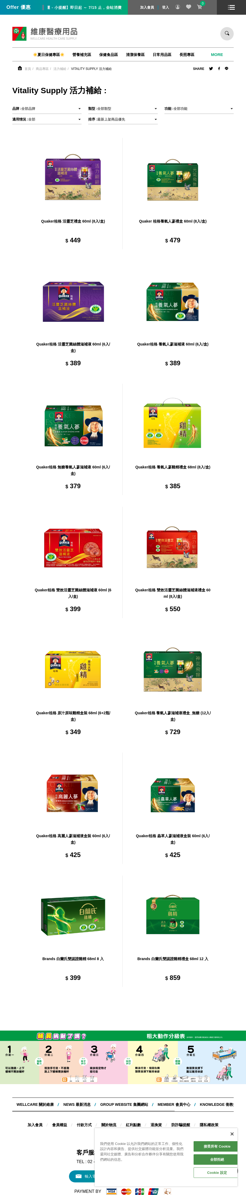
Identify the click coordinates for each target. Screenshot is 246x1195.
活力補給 (59, 69)
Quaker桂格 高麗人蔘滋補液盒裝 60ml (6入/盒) (73, 839)
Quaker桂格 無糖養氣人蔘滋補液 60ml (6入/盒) (73, 470)
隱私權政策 (209, 1125)
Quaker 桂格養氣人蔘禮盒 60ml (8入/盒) (173, 221)
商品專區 (42, 69)
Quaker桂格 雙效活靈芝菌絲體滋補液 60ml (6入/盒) (73, 593)
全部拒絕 (217, 1160)
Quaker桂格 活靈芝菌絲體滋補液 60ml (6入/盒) (73, 347)
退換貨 (156, 1125)
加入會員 (147, 7)
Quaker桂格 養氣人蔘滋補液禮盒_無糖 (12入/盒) (173, 716)
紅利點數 (133, 1125)
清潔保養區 (135, 54)
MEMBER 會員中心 (173, 1104)
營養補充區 (81, 54)
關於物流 (108, 1125)
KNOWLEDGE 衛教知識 (220, 1104)
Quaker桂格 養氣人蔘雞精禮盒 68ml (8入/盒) (172, 467)
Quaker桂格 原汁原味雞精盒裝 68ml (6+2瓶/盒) (73, 716)
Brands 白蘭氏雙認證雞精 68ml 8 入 (73, 959)
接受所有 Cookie (217, 1146)
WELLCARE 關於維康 (35, 1104)
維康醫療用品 (44, 34)
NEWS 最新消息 (77, 1104)
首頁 (28, 69)
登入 (165, 7)
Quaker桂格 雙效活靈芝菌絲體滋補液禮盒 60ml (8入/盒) (172, 593)
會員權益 (59, 1125)
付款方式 (84, 1125)
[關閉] (232, 1134)
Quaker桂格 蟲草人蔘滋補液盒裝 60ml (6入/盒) (173, 839)
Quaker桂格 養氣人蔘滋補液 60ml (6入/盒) (173, 344)
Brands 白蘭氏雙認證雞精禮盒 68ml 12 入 (172, 959)
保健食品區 (108, 54)
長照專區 (186, 54)
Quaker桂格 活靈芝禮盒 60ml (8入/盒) (73, 221)
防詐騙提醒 (180, 1125)
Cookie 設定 (217, 1173)
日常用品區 (162, 54)
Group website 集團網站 (124, 1104)
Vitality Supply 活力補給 (91, 69)
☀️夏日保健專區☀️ (48, 54)
